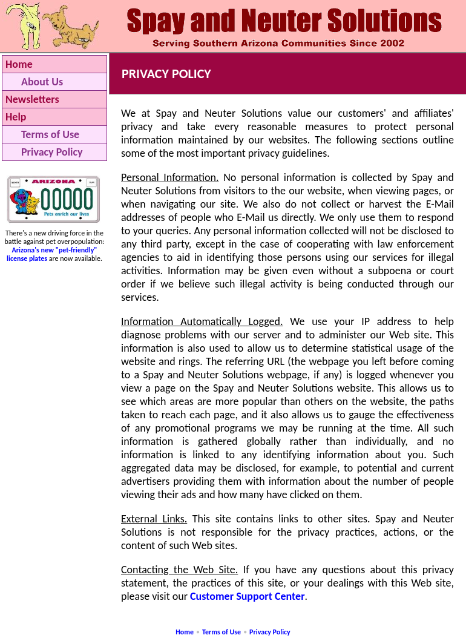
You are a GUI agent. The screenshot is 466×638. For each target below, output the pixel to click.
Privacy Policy (52, 152)
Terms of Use (50, 134)
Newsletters (32, 99)
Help (16, 116)
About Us (42, 81)
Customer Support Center (247, 596)
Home (19, 64)
